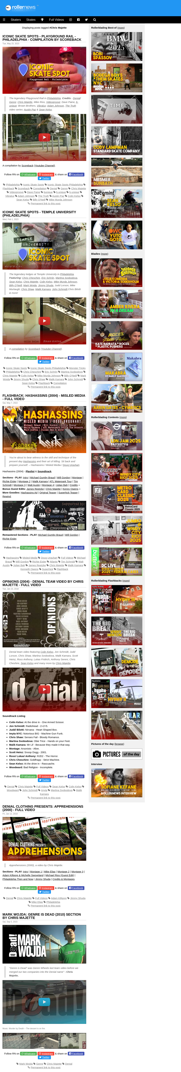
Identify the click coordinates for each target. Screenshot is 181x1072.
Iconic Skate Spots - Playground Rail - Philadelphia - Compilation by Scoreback (42, 37)
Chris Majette (25, 102)
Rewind (7, 496)
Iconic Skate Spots (33, 184)
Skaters (16, 19)
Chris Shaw (27, 289)
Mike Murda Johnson (60, 199)
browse (119, 743)
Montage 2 (24, 481)
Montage (77, 477)
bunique (48, 192)
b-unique (74, 192)
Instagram (47, 174)
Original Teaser (48, 492)
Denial (76, 98)
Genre (12, 102)
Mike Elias (49, 871)
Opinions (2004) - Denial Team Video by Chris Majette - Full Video (43, 583)
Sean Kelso (45, 109)
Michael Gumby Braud (42, 477)
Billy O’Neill (15, 285)
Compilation (39, 188)
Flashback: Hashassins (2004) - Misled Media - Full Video (44, 397)
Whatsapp (30, 174)
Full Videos (56, 19)
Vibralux (41, 105)
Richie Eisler (9, 481)
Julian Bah (62, 485)
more (121, 27)
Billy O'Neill (39, 199)
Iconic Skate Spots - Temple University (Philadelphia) (39, 213)
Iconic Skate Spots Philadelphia (65, 184)
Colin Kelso (74, 196)
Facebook (77, 174)
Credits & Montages (64, 879)
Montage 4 (48, 485)
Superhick (47, 569)
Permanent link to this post (45, 203)
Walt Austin (34, 485)
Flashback (8, 188)
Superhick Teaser (68, 492)
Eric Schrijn (48, 277)
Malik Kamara (43, 289)
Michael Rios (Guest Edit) (60, 875)
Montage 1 (36, 871)
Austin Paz (30, 109)
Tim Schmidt (68, 561)
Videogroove (53, 102)
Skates (30, 19)
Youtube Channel (44, 165)
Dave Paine (33, 192)
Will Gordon (63, 477)
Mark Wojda (30, 285)
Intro (25, 477)
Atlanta (54, 561)
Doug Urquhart (71, 465)
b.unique (61, 192)
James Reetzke (35, 488)
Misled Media (30, 557)
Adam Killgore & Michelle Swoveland (23, 875)
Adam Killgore (59, 898)
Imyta (44, 790)
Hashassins (29, 461)
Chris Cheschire (31, 277)
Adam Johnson (55, 105)
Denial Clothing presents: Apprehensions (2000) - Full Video (43, 808)
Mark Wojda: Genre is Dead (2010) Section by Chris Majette (42, 916)
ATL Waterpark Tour (61, 481)
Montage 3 (19, 485)
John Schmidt (59, 289)
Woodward (13, 790)
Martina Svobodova (66, 277)
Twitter (46, 178)
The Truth (70, 105)
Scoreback (27, 165)
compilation (18, 348)
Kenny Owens (70, 488)
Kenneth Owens (30, 569)
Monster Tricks (77, 368)
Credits (74, 485)
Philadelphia (54, 98)
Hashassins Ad (29, 492)
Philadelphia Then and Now (18, 879)
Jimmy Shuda (45, 285)
